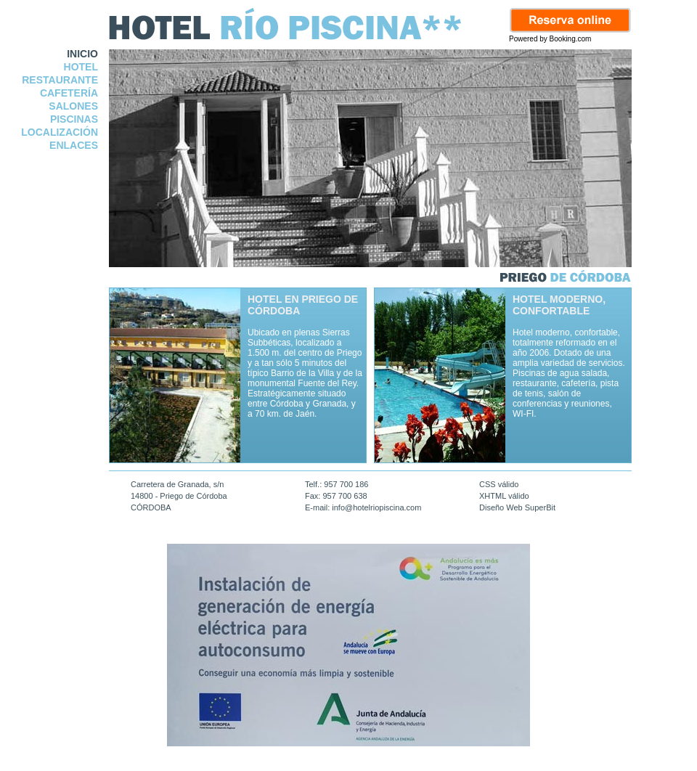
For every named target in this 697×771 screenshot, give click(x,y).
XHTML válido (504, 495)
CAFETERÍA (69, 93)
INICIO (82, 54)
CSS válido (498, 484)
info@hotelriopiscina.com (376, 507)
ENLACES (73, 145)
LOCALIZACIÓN (59, 132)
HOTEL (81, 67)
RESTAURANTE (60, 80)
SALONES (73, 106)
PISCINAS (74, 119)
